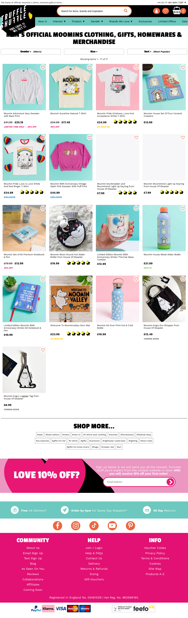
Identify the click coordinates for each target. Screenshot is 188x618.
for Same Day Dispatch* (94, 510)
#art (119, 447)
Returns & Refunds (94, 568)
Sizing (94, 574)
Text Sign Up (33, 558)
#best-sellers (52, 434)
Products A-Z (155, 574)
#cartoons (94, 441)
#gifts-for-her (59, 441)
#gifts (83, 441)
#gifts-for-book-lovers (78, 447)
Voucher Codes (155, 548)
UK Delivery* (29, 510)
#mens (65, 434)
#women (113, 434)
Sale (184, 21)
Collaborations (32, 579)
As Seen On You (33, 568)
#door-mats (146, 441)
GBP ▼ (182, 2)
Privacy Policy (155, 553)
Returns (159, 510)
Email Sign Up (33, 553)
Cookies (155, 563)
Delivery (94, 563)
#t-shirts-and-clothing (94, 434)
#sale (40, 434)
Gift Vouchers (94, 579)
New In (42, 21)
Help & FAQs (94, 553)
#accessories (42, 441)
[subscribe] (170, 482)
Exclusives (145, 21)
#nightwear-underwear (114, 441)
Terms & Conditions (155, 558)
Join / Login (94, 548)
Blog (33, 563)
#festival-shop (144, 434)
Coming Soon (32, 590)
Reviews (33, 574)
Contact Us (94, 558)
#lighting (133, 441)
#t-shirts (73, 441)
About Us (33, 548)
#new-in (76, 434)
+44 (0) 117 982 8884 (167, 2)
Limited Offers (167, 21)
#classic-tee (107, 447)
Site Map (155, 568)
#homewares (127, 434)
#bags (95, 447)
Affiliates (33, 584)
